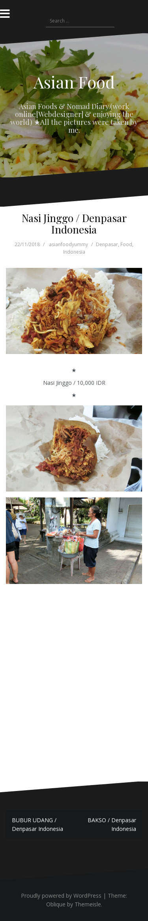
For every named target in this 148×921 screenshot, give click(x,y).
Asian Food (74, 82)
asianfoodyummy (68, 244)
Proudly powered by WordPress (61, 895)
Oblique (56, 904)
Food (126, 244)
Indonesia (74, 252)
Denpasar (107, 244)
